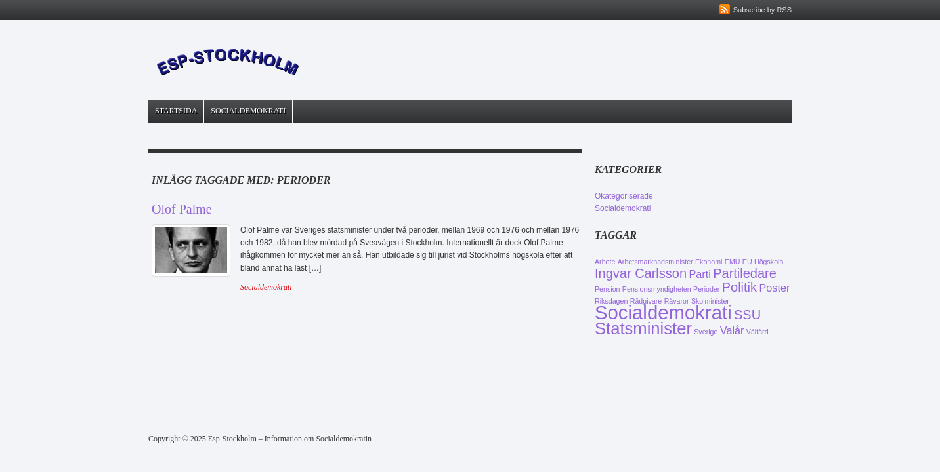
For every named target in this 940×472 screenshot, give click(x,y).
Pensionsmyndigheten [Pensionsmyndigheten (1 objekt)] (656, 289)
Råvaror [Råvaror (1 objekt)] (676, 301)
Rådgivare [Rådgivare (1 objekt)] (646, 301)
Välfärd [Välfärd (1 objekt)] (757, 332)
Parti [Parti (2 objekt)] (699, 274)
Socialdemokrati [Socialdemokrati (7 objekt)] (663, 312)
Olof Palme (182, 209)
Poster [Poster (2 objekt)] (774, 288)
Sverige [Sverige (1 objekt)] (705, 332)
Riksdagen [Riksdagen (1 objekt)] (611, 301)
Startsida (176, 110)
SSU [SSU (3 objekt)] (747, 314)
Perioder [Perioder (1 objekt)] (706, 289)
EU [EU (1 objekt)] (747, 262)
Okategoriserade (624, 196)
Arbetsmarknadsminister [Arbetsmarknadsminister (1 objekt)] (655, 262)
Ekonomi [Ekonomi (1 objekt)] (708, 262)
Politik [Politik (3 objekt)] (739, 287)
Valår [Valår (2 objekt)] (732, 330)
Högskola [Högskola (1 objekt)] (768, 262)
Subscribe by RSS (762, 10)
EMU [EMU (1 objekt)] (732, 262)
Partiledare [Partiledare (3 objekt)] (745, 273)
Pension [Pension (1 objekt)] (607, 289)
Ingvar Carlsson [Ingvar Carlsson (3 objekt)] (641, 273)
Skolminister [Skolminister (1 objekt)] (710, 301)
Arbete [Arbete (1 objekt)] (605, 262)
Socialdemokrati (248, 110)
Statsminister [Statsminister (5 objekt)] (643, 328)
